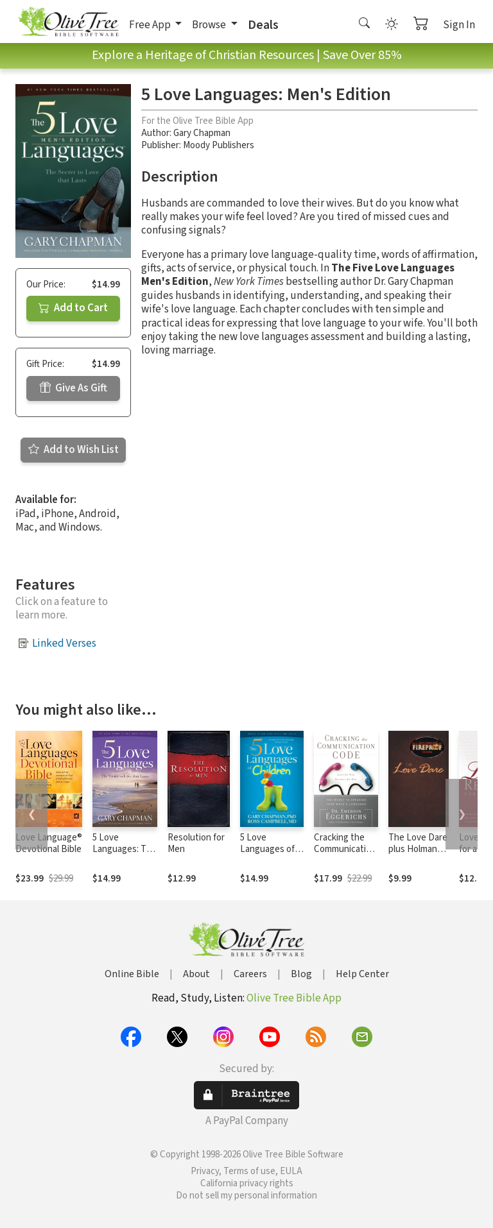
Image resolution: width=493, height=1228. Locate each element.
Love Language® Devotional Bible (48, 844)
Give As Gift (73, 388)
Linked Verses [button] (64, 643)
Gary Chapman (201, 133)
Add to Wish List (73, 449)
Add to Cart (73, 308)
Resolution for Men (196, 844)
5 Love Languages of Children (267, 850)
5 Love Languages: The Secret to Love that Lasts (124, 856)
